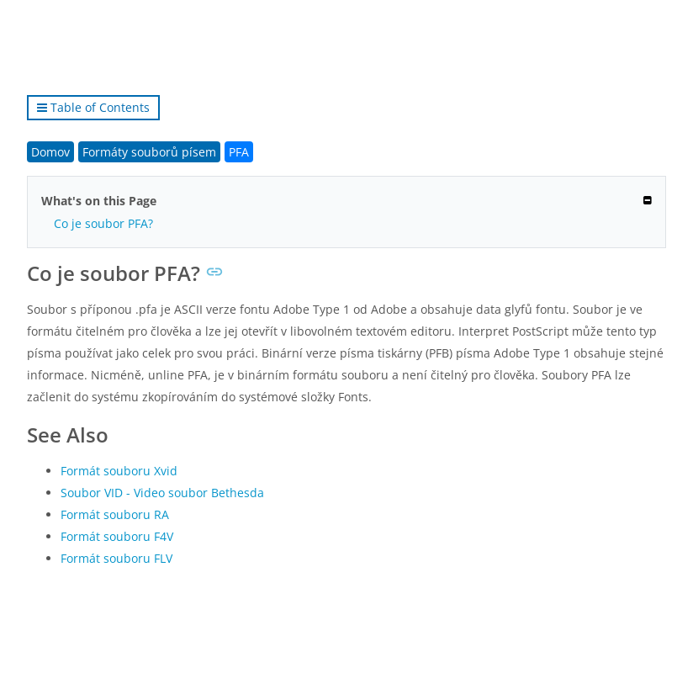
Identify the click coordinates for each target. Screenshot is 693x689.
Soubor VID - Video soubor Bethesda (162, 493)
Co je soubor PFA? (103, 223)
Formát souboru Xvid (119, 471)
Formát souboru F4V (117, 536)
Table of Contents (93, 107)
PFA (239, 152)
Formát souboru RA (115, 514)
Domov (50, 152)
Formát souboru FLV (116, 558)
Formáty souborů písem (149, 152)
